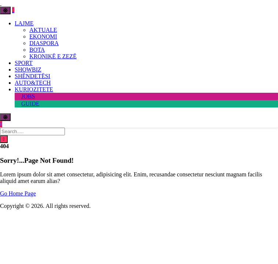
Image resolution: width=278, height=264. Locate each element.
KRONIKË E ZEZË (53, 56)
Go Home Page (18, 193)
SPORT (24, 63)
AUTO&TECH (33, 83)
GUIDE (30, 103)
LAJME (24, 23)
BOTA (37, 50)
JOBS (28, 96)
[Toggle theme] (5, 10)
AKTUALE (43, 30)
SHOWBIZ (28, 69)
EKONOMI (43, 36)
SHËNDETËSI (32, 76)
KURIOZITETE (34, 89)
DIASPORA (44, 43)
